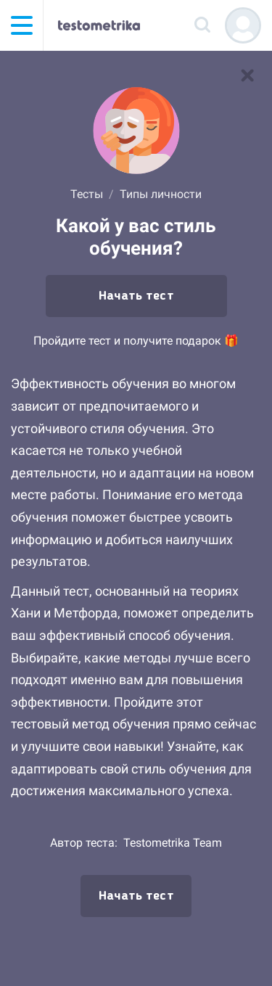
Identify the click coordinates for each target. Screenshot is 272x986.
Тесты (86, 194)
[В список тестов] (247, 75)
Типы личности (161, 194)
